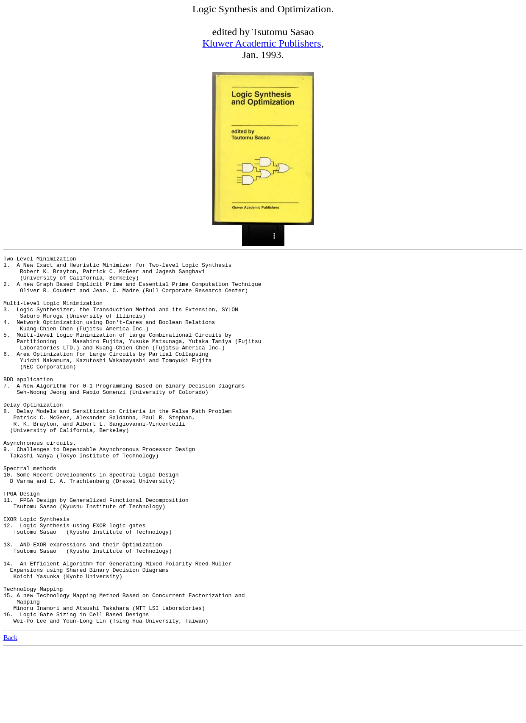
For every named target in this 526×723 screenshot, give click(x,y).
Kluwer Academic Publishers (262, 43)
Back (10, 711)
